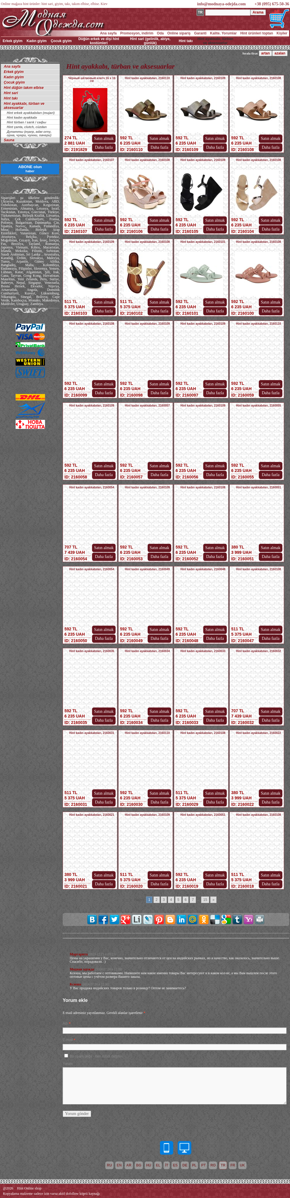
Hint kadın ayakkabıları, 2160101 (203, 241)
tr (223, 1165)
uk (242, 1165)
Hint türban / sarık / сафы (26, 122)
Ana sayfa (108, 33)
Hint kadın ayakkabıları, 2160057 (147, 405)
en (119, 1165)
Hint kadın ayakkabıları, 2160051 (258, 487)
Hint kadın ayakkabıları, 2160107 (91, 160)
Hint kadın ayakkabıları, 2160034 (147, 651)
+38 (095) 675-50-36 (271, 4)
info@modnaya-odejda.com (221, 4)
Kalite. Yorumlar (223, 33)
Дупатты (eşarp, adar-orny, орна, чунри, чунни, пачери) (29, 133)
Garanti (200, 33)
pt (203, 1165)
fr (232, 1165)
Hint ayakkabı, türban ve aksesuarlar (215, 41)
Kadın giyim (36, 41)
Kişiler (281, 33)
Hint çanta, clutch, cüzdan (27, 127)
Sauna (9, 140)
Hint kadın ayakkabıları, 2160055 (258, 405)
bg (138, 1165)
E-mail (68, 1040)
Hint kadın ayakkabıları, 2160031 (91, 733)
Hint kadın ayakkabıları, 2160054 (91, 487)
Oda (160, 33)
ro (213, 1165)
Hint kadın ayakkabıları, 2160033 (203, 651)
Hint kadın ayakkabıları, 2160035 (91, 651)
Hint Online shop (29, 1188)
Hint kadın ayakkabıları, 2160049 (147, 569)
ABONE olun (30, 169)
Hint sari (11, 93)
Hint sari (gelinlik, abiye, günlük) (150, 41)
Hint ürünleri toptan (256, 33)
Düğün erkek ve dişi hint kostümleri (98, 41)
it (166, 1165)
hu (148, 1165)
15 (205, 900)
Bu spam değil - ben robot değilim (96, 1056)
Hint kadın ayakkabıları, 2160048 (203, 569)
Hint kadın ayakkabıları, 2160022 (258, 733)
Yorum (68, 1064)
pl (194, 1165)
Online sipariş (179, 33)
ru (109, 1165)
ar (128, 1165)
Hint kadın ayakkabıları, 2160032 (258, 651)
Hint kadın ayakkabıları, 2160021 (91, 814)
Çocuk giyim (61, 41)
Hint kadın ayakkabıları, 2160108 (258, 78)
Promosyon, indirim (137, 33)
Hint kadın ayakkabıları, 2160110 (147, 78)
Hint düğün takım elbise (24, 88)
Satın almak (104, 138)
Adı (65, 1023)
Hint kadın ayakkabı (22, 117)
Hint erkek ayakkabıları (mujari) (31, 113)
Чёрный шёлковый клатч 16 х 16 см (92, 79)
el (158, 1165)
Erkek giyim (12, 41)
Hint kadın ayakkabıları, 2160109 (203, 78)
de (184, 1165)
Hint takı (186, 41)
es (175, 1165)
